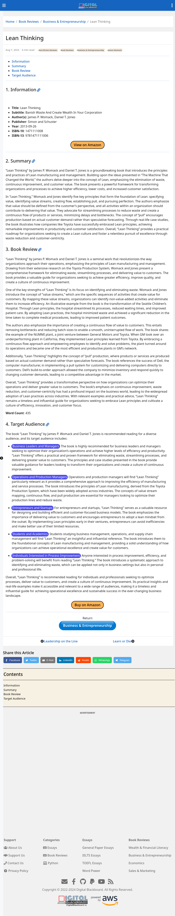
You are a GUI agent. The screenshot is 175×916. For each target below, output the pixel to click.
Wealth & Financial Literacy (148, 849)
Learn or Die (122, 643)
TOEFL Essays (92, 865)
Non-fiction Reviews (48, 50)
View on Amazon (87, 144)
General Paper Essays (98, 849)
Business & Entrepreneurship (64, 21)
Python (50, 865)
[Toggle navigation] (4, 5)
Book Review (21, 71)
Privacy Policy (16, 873)
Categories (51, 842)
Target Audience (24, 75)
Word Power (91, 873)
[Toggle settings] (172, 5)
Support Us (14, 857)
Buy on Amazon (87, 605)
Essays (50, 849)
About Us (13, 849)
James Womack (115, 50)
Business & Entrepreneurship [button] (87, 626)
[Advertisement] (87, 744)
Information (21, 61)
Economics (136, 865)
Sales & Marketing (142, 873)
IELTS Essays (91, 857)
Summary (19, 66)
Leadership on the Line (61, 643)
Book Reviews (29, 21)
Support (10, 842)
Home (10, 21)
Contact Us (13, 865)
